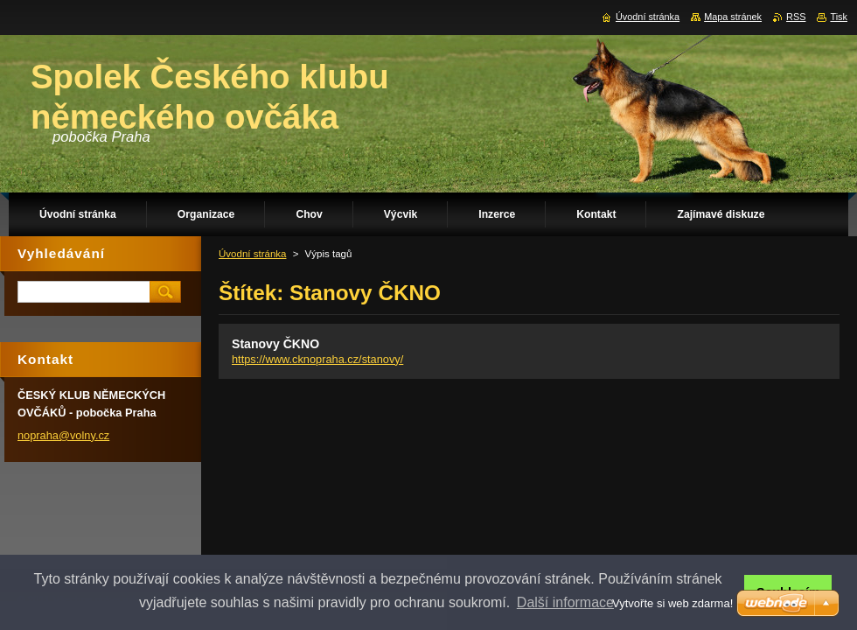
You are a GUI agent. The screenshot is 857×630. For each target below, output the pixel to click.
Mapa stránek (733, 16)
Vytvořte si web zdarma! (672, 603)
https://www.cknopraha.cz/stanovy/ (317, 359)
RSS (795, 16)
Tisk (838, 16)
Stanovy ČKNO (275, 344)
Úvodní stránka (252, 253)
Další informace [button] (565, 602)
